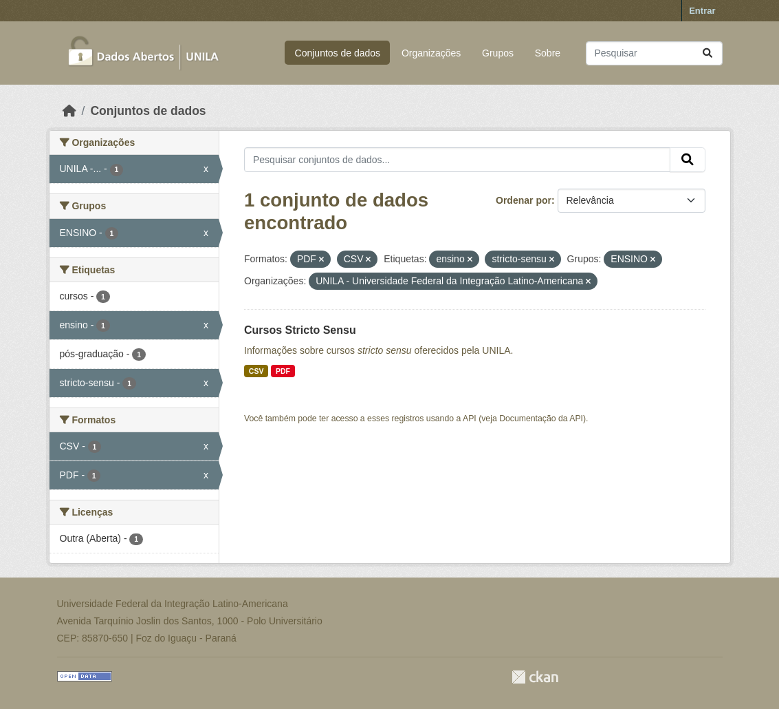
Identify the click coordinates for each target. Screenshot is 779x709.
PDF (283, 371)
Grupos (498, 53)
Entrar (702, 11)
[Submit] (707, 53)
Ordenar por (523, 200)
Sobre (547, 53)
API (469, 418)
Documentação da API (541, 418)
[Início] (69, 111)
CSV (256, 371)
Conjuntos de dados (338, 53)
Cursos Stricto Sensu (300, 330)
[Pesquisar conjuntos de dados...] (654, 53)
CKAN (535, 677)
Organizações (431, 53)
